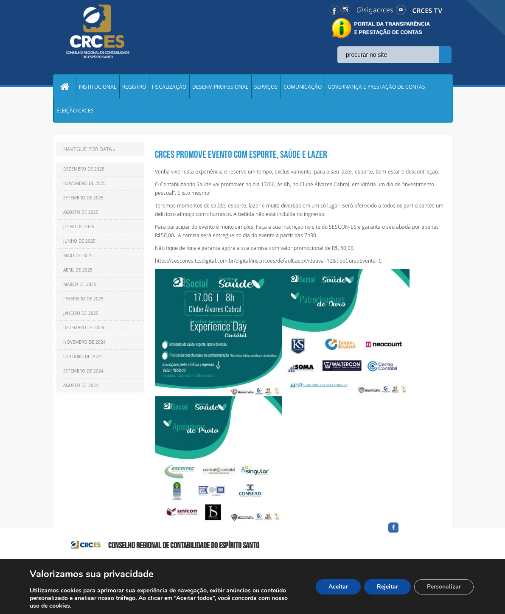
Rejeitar (387, 587)
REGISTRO (134, 86)
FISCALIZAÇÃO (169, 86)
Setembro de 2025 (83, 198)
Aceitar (338, 587)
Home (64, 86)
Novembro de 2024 (84, 342)
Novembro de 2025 (84, 183)
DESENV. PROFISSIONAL (220, 86)
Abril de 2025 (78, 270)
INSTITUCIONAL (97, 86)
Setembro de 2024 (83, 371)
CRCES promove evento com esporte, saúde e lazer (241, 154)
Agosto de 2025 (80, 212)
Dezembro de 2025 (83, 169)
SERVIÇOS (266, 86)
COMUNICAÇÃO (302, 86)
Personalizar (444, 587)
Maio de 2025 (78, 255)
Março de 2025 (79, 284)
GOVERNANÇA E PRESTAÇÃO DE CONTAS (376, 86)
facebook (413, 532)
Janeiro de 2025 (80, 313)
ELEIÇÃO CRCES (75, 110)
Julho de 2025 (78, 227)
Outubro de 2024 (82, 356)
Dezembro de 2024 (83, 328)
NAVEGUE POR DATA (87, 149)
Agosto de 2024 (80, 385)
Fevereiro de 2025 (83, 299)
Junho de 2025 (79, 241)
